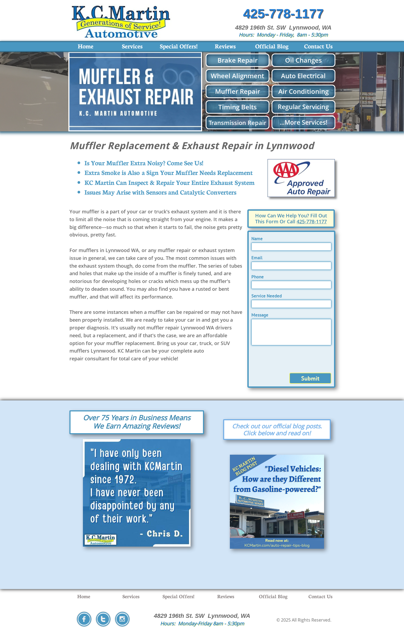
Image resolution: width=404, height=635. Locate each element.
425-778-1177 (312, 221)
